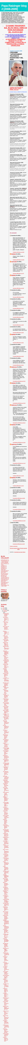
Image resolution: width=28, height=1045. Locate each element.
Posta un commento (13, 546)
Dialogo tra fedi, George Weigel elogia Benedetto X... (6, 1008)
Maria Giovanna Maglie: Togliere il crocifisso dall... (6, 950)
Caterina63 (14, 261)
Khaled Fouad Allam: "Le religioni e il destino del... (6, 644)
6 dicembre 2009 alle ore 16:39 (19, 543)
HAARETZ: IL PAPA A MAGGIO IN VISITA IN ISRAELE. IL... (5, 799)
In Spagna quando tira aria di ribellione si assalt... (5, 995)
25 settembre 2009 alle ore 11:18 (19, 463)
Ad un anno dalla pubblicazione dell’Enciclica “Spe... (6, 764)
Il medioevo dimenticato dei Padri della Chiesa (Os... (5, 931)
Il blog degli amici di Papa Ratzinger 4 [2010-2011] (5, 580)
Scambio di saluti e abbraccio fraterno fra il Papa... (6, 872)
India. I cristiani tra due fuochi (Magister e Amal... (6, 711)
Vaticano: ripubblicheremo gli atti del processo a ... (6, 927)
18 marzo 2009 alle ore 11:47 (18, 273)
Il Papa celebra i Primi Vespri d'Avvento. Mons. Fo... (6, 700)
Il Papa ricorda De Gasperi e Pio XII (6, 640)
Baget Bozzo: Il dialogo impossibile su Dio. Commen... (5, 892)
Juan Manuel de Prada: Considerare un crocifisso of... (6, 985)
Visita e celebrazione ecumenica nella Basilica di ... (6, 846)
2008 (3, 609)
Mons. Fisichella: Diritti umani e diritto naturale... (6, 704)
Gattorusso (14, 367)
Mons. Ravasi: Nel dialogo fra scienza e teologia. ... (6, 880)
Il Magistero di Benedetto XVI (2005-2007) (4, 568)
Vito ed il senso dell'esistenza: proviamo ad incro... (6, 954)
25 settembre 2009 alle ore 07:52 (19, 381)
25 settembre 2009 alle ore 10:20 (19, 442)
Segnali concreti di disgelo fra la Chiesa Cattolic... (6, 615)
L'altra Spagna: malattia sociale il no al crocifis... (5, 973)
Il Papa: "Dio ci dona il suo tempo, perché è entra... (5, 623)
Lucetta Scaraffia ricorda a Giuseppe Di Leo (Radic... (6, 901)
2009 (3, 607)
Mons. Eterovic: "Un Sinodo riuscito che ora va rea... (5, 913)
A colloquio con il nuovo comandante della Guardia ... (6, 680)
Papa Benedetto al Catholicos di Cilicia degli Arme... (6, 831)
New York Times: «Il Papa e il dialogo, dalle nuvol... (6, 904)
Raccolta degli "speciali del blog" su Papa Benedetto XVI (5, 577)
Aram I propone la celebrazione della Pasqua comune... (6, 851)
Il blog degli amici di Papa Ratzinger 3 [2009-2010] (5, 583)
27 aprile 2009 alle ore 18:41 (18, 365)
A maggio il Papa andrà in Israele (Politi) (6, 715)
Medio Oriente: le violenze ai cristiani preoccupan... (6, 999)
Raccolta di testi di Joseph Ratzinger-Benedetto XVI (4, 574)
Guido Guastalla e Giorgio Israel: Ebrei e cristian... (6, 817)
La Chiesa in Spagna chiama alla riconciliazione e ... (6, 1022)
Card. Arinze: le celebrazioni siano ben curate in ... (5, 741)
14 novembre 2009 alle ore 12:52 (19, 509)
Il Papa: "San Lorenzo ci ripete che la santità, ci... (5, 637)
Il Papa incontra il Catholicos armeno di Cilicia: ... (6, 1035)
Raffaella (13, 254)
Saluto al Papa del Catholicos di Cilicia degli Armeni (6, 1017)
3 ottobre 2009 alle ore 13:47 (18, 485)
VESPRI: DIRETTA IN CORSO (5, 687)
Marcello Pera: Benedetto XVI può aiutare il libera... (5, 736)
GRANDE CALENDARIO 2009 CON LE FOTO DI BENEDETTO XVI (6, 922)
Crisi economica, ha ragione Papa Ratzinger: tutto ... (6, 752)
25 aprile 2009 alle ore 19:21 (18, 342)
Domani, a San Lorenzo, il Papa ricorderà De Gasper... (5, 666)
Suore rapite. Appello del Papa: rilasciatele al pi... (6, 789)
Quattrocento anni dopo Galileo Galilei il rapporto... (6, 781)
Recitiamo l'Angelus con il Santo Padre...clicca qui (6, 633)
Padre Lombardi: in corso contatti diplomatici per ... (6, 794)
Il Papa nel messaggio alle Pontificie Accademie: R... (6, 940)
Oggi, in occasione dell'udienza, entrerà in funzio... (5, 884)
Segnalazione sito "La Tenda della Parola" (5, 785)
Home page (18, 549)
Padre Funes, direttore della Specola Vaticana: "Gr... (6, 827)
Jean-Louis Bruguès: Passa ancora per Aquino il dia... (6, 722)
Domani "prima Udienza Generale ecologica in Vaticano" (5, 917)
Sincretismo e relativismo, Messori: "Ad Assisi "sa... (6, 888)
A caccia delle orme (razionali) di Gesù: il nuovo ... (5, 1003)
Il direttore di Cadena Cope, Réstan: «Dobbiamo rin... (5, 959)
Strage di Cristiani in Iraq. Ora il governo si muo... (5, 981)
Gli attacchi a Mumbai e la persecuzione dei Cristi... (6, 757)
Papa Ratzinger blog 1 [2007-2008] (5, 586)
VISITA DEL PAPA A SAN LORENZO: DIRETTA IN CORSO (6, 653)
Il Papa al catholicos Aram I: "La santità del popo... (5, 1039)
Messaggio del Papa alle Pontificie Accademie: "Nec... (5, 945)
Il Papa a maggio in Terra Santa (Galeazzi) (6, 749)
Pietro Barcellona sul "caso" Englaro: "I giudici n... (6, 977)
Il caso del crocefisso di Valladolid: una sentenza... (6, 964)
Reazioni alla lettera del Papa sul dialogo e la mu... (5, 909)
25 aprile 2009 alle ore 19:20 (18, 332)
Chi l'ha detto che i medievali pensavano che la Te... (5, 813)
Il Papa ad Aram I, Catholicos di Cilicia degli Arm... (6, 1026)
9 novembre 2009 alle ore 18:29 (19, 498)
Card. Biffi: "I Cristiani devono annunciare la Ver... (6, 968)
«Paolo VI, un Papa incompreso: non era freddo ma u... (6, 657)
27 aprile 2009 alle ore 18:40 (18, 356)
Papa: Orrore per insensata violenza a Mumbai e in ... (6, 628)
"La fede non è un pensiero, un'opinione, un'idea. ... (5, 855)
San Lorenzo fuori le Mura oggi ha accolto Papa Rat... (6, 619)
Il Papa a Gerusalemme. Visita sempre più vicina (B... (6, 745)
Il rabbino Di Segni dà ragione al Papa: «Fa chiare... (5, 990)
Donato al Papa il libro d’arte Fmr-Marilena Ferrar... (6, 718)
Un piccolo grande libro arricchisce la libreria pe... (6, 808)
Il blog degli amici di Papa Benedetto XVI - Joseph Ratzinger (5, 560)
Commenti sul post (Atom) (19, 552)
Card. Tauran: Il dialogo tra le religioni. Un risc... (6, 760)
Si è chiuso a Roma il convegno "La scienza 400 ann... (6, 732)
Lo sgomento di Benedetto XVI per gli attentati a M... (5, 768)
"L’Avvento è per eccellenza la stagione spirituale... (6, 662)
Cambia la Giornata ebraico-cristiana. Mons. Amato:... (5, 821)
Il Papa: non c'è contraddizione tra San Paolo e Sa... (6, 859)
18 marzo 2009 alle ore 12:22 (18, 288)
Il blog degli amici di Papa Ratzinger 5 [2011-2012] (5, 571)
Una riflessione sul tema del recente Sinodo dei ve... (5, 773)
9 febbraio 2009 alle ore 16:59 (18, 252)
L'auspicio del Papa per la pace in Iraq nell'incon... (5, 835)
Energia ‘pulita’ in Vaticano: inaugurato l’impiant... (6, 838)
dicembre (5, 610)
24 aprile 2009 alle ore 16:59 (18, 324)
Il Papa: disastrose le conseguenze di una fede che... (6, 863)
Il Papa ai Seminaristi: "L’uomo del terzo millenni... (5, 691)
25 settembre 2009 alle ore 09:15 (19, 422)
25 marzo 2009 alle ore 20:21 (18, 297)
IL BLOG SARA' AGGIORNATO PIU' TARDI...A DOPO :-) (6, 804)
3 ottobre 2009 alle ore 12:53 (18, 475)
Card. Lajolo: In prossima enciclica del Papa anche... (6, 842)
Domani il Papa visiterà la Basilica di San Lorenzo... (5, 675)
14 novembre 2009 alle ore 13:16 (19, 520)
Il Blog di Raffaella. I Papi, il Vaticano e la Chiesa (5, 563)
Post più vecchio (23, 548)
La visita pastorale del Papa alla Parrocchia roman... (6, 696)
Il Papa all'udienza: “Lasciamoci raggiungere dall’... (5, 868)
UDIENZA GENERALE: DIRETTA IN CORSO (6, 876)
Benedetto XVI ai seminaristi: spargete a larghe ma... (6, 684)
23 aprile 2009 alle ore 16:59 (18, 317)
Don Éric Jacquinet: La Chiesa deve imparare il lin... (6, 727)
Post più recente (13, 548)
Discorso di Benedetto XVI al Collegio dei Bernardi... (5, 1030)
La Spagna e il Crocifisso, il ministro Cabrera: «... (6, 897)
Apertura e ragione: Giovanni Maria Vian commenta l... (6, 670)
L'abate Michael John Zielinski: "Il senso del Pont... (6, 1013)
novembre (5, 611)
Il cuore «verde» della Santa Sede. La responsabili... (6, 708)
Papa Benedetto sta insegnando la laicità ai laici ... (6, 648)
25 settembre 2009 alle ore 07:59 (19, 403)
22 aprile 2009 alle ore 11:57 (18, 308)
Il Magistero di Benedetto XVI (4, 566)
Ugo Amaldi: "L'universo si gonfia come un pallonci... (6, 777)
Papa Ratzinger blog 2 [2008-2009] (14, 7)
